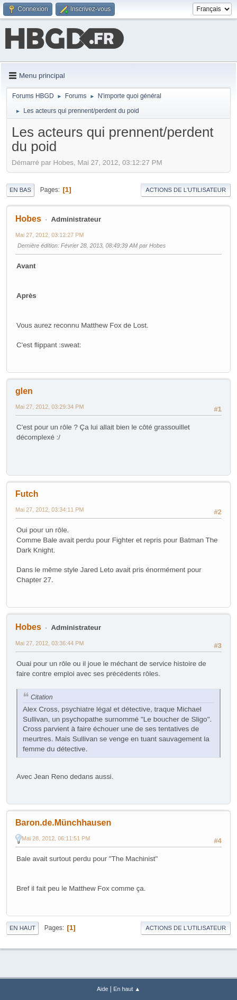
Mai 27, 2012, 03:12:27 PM (49, 235)
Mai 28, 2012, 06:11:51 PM (56, 838)
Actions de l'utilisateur (185, 190)
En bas (20, 190)
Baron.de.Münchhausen (63, 822)
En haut (22, 928)
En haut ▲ (126, 989)
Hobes (28, 218)
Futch (27, 493)
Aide (102, 989)
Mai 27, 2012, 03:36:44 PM (49, 643)
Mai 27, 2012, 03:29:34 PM (49, 406)
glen (24, 391)
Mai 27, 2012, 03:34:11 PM (49, 509)
